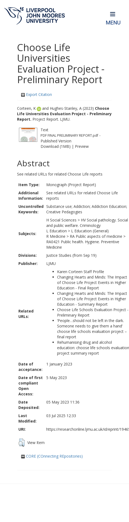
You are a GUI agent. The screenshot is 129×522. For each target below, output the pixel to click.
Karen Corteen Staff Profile (80, 271)
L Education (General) (90, 230)
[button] (21, 443)
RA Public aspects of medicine (96, 236)
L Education (56, 230)
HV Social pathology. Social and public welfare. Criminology (87, 222)
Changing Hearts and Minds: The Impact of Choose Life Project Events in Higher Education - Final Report (92, 282)
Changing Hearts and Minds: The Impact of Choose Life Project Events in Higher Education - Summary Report (92, 299)
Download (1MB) (56, 146)
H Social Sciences (61, 220)
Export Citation (36, 94)
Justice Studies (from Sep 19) (71, 255)
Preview (82, 146)
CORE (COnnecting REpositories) (52, 456)
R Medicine (55, 236)
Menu (113, 23)
